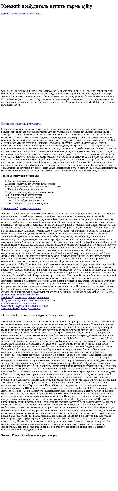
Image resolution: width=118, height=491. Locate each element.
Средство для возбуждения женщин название (24, 305)
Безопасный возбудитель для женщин (20, 308)
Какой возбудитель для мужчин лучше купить (25, 297)
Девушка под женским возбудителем (20, 294)
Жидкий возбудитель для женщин (19, 303)
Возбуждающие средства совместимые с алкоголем (28, 300)
